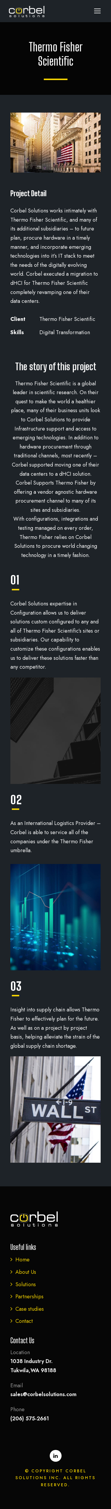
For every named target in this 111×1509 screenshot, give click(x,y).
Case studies (29, 1309)
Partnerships (29, 1296)
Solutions (25, 1284)
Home (22, 1259)
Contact (24, 1321)
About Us (25, 1272)
